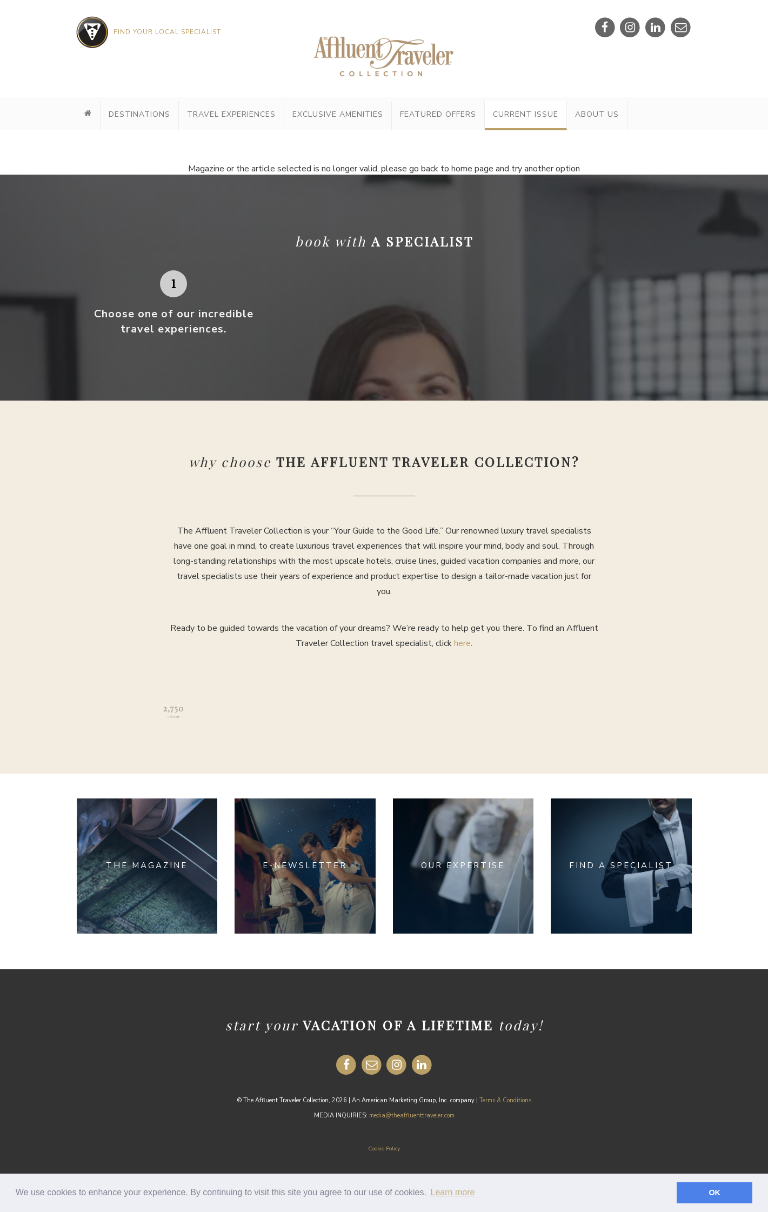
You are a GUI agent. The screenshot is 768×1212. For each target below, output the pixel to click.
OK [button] (714, 1192)
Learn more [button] (453, 1192)
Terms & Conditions (505, 1100)
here (462, 643)
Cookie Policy (384, 1149)
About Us (597, 114)
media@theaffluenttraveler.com (412, 1115)
